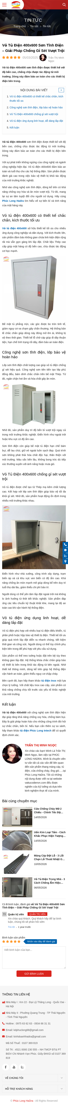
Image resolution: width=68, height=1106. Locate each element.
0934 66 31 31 (42, 1023)
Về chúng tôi (14, 1078)
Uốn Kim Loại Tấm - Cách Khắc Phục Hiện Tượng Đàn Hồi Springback (50, 834)
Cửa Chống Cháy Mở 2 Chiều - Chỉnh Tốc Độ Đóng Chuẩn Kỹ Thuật (48, 810)
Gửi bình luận (34, 973)
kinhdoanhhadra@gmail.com (30, 1036)
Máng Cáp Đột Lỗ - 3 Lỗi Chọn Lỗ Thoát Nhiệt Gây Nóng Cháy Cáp (49, 857)
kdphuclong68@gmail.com (29, 1030)
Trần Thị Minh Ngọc (41, 745)
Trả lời (11, 927)
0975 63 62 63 (24, 1023)
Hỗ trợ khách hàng (19, 1088)
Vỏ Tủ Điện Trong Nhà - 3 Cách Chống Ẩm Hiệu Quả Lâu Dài (49, 881)
